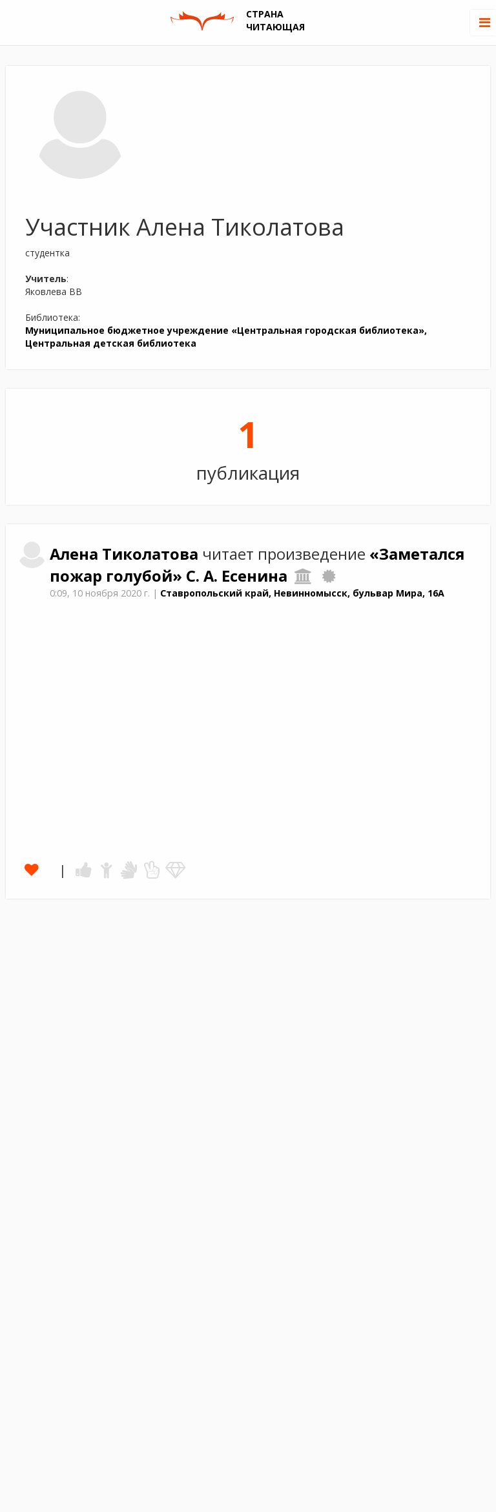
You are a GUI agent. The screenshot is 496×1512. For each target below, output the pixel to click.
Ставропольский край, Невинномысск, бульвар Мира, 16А (302, 593)
